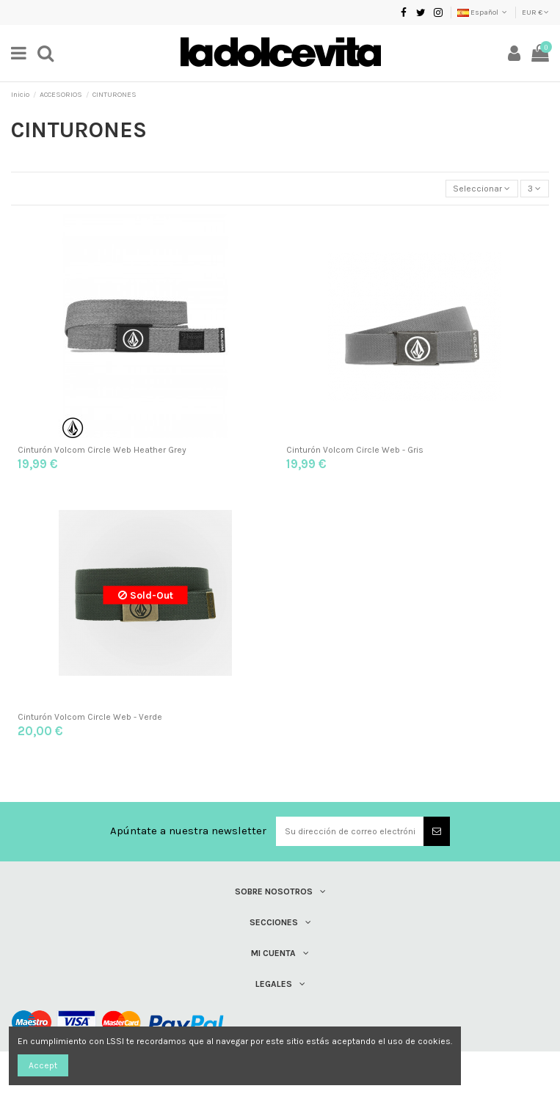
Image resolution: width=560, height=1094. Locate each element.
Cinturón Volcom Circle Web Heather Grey (102, 450)
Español (483, 12)
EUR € (535, 12)
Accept (43, 1065)
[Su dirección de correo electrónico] (350, 831)
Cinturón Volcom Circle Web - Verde (90, 717)
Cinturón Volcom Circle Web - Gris (354, 450)
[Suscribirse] (436, 831)
